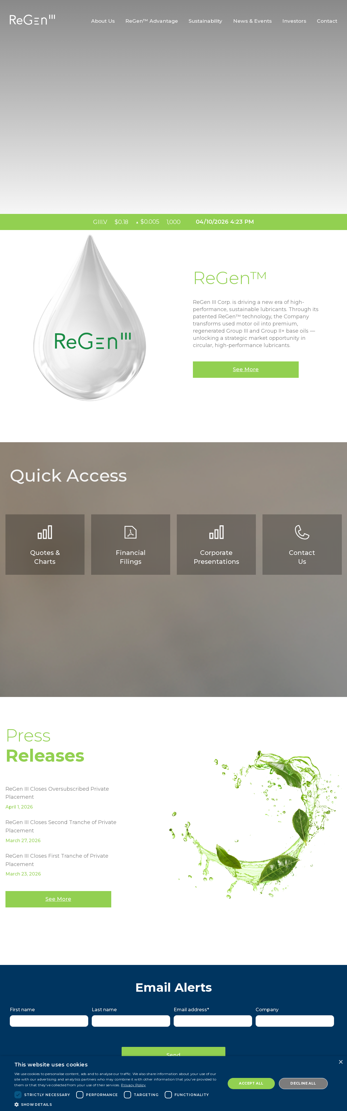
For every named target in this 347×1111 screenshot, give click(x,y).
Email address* (191, 1009)
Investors (294, 21)
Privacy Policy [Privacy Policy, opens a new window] (133, 1085)
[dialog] (173, 1083)
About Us (103, 21)
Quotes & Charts (45, 545)
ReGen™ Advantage (151, 21)
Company (267, 1009)
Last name (104, 1009)
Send (174, 1055)
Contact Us (302, 545)
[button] (116, 1104)
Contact (327, 21)
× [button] (340, 1062)
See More (246, 369)
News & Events (252, 21)
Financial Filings (130, 545)
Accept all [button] (251, 1083)
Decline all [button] (303, 1083)
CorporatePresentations (216, 545)
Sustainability (205, 21)
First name (22, 1009)
